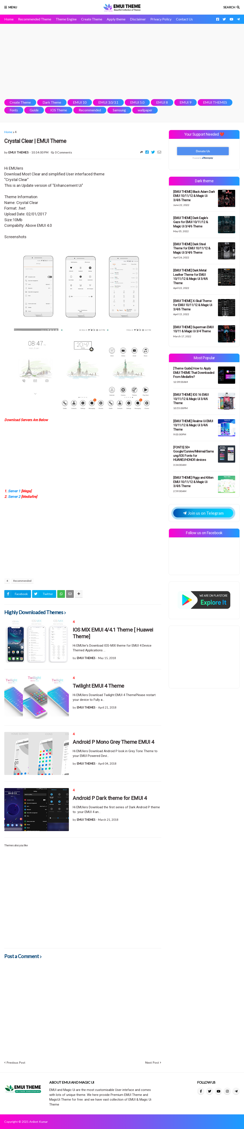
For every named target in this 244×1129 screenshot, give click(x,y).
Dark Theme (52, 102)
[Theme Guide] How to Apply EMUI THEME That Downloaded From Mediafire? (193, 373)
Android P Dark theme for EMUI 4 (110, 798)
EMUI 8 (162, 102)
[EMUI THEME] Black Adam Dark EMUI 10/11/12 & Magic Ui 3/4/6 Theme (194, 196)
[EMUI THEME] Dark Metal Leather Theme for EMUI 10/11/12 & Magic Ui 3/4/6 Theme (190, 276)
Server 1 (14, 491)
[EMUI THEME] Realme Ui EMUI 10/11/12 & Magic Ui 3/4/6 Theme (193, 425)
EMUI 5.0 (137, 102)
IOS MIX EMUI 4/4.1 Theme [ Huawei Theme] (113, 633)
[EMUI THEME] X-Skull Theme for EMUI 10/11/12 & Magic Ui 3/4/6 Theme (192, 305)
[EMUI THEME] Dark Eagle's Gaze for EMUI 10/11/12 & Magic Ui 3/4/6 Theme (190, 222)
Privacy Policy (160, 19)
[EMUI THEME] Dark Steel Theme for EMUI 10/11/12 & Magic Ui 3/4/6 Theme (191, 248)
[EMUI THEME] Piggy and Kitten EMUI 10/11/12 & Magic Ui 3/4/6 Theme (193, 482)
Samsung (119, 110)
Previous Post (15, 1062)
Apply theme (116, 19)
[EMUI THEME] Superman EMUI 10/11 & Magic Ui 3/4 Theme (193, 329)
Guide (34, 110)
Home (9, 19)
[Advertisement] (122, 61)
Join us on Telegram (203, 513)
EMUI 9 (185, 102)
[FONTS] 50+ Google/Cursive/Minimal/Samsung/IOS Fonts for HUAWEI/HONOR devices (193, 453)
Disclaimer (138, 19)
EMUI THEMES (215, 102)
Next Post (152, 1062)
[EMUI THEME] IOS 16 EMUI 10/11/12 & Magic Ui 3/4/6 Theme (190, 399)
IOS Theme (58, 110)
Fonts (14, 110)
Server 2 (13, 497)
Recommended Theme (34, 19)
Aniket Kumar (38, 1121)
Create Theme (91, 19)
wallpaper (145, 110)
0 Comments (63, 152)
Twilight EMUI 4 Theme (98, 686)
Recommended (90, 110)
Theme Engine (66, 19)
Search (229, 7)
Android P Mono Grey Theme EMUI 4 (113, 742)
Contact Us (184, 19)
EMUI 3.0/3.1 (108, 102)
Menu (12, 7)
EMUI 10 (79, 102)
